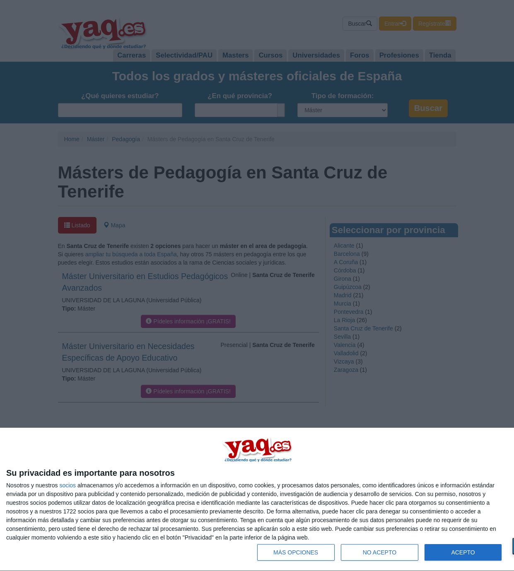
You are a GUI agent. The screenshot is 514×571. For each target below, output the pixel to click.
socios (67, 485)
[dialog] (257, 499)
